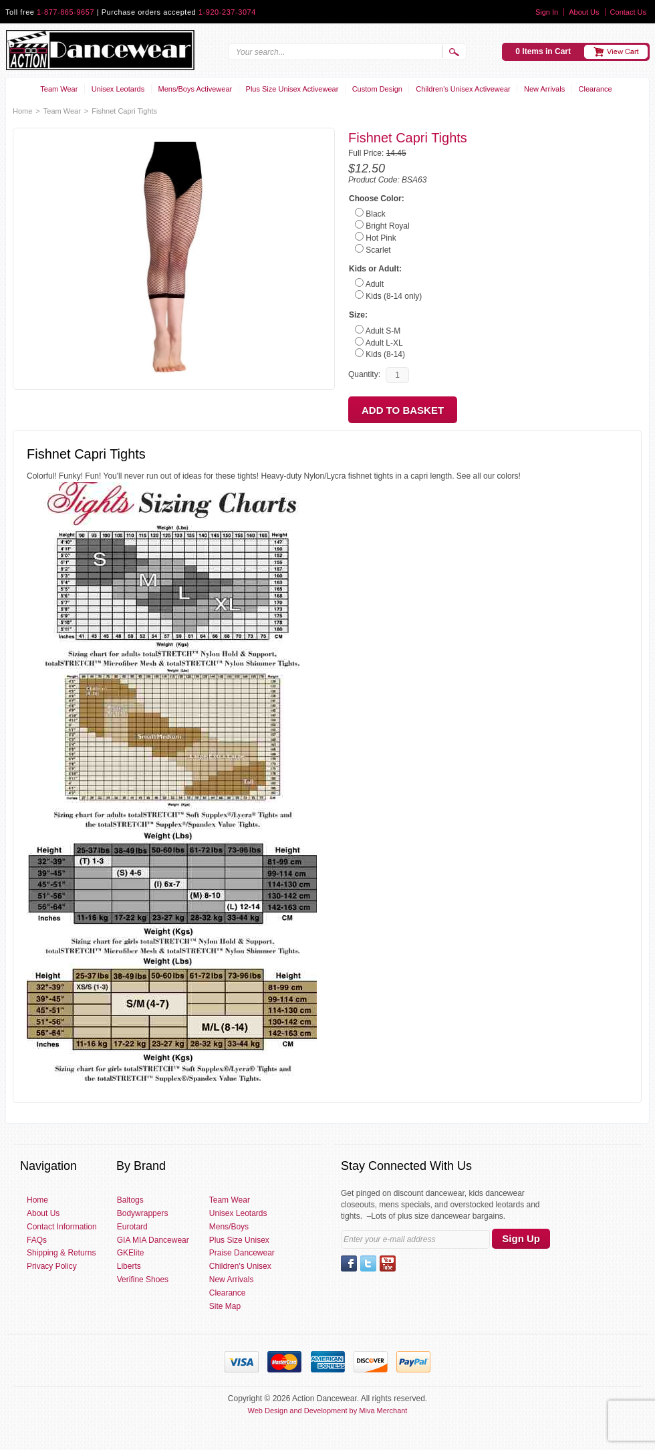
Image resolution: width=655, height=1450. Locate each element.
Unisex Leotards (118, 89)
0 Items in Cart (543, 51)
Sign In (546, 12)
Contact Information (62, 1226)
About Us (584, 12)
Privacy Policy (52, 1266)
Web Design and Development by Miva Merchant (328, 1411)
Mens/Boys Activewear (195, 89)
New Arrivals (544, 89)
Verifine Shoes (142, 1279)
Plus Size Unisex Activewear (292, 89)
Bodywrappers (142, 1213)
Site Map (225, 1306)
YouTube (388, 1263)
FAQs (37, 1240)
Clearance (595, 89)
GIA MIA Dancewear (153, 1240)
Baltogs (130, 1200)
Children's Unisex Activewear (463, 89)
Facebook (349, 1263)
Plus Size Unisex (239, 1240)
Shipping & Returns (61, 1252)
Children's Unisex (240, 1266)
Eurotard (132, 1226)
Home (22, 111)
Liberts (129, 1266)
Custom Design (377, 89)
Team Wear (59, 89)
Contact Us (628, 12)
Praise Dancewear (242, 1252)
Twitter (368, 1263)
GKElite (130, 1252)
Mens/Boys (229, 1226)
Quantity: (364, 374)
